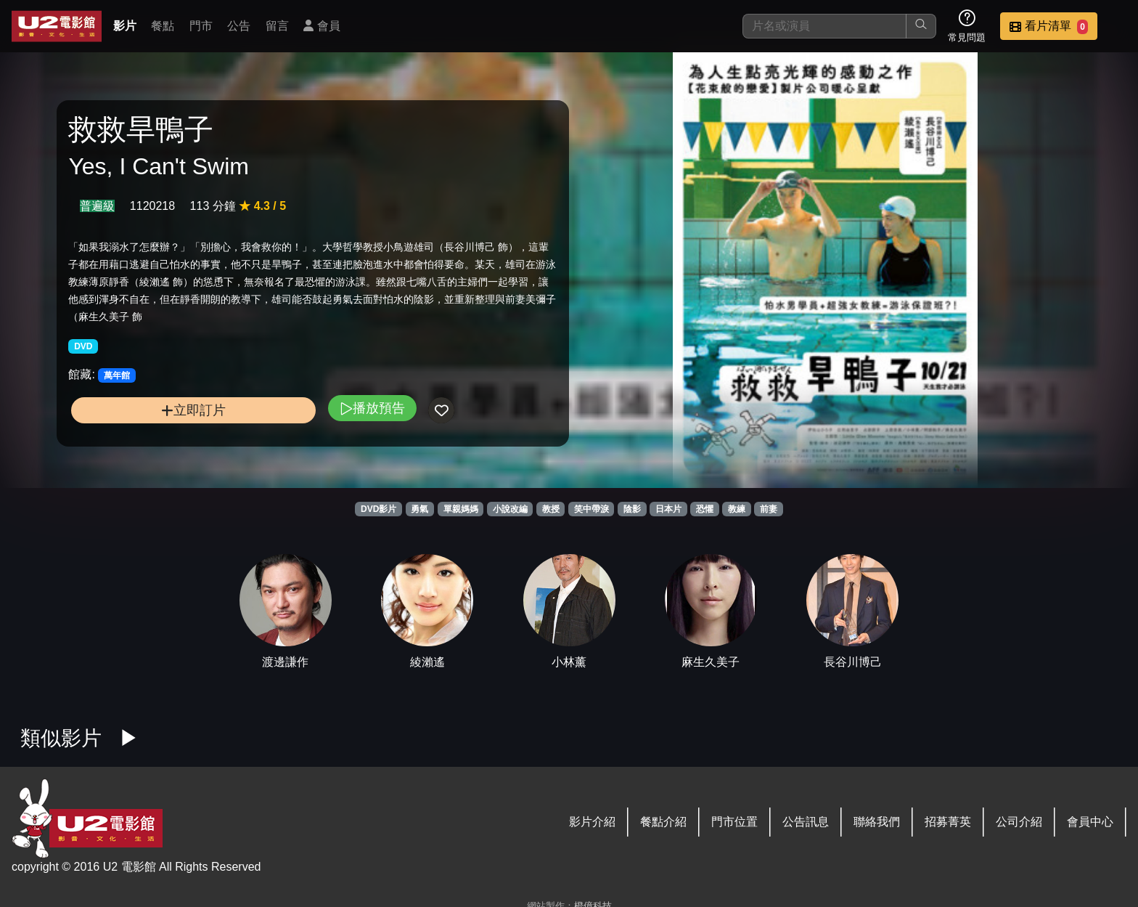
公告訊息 (805, 822)
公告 (238, 26)
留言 (277, 26)
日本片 (668, 509)
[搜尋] (824, 26)
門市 (201, 26)
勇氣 (419, 509)
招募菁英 (948, 822)
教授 (551, 509)
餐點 (162, 26)
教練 (736, 509)
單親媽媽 (460, 509)
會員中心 (1090, 822)
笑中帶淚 (591, 509)
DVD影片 (378, 509)
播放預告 (372, 407)
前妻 (768, 509)
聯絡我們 (877, 822)
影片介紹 (592, 822)
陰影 (632, 509)
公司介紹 (1019, 822)
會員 (321, 26)
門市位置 (734, 822)
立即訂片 (193, 410)
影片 (124, 26)
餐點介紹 (663, 822)
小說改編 (510, 509)
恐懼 (704, 509)
